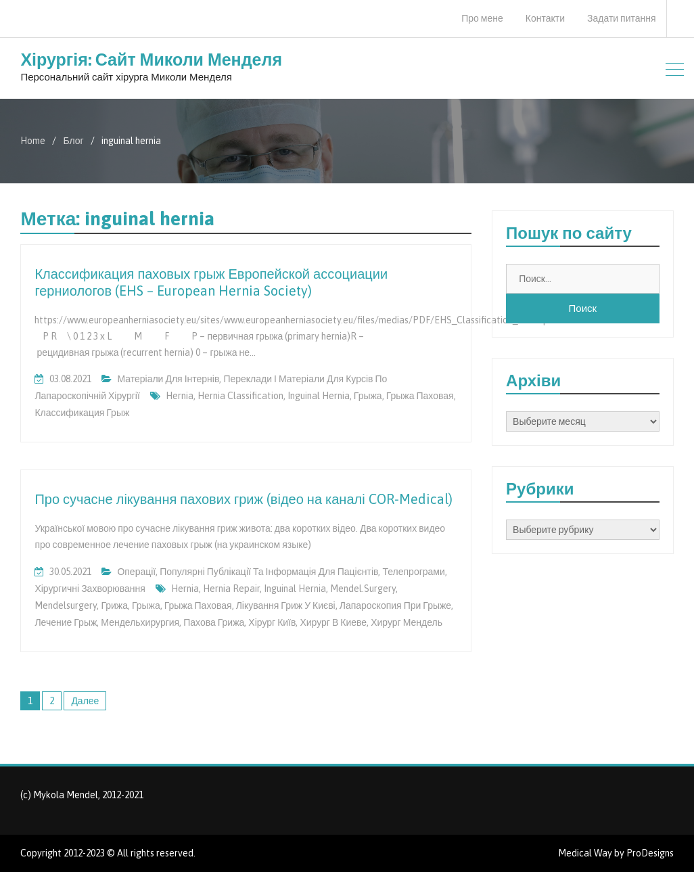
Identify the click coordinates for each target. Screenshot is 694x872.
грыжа (368, 395)
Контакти (545, 18)
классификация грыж (81, 412)
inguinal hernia (318, 395)
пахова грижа (213, 622)
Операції (136, 571)
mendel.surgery (363, 588)
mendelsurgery (65, 605)
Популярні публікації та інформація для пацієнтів (269, 571)
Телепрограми (413, 571)
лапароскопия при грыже (395, 605)
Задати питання (621, 18)
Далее (85, 700)
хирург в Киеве (333, 622)
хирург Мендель (406, 622)
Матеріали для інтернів (168, 378)
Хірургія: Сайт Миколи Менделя (151, 59)
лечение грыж (65, 622)
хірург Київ (272, 622)
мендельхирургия (140, 622)
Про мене (482, 18)
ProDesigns (650, 853)
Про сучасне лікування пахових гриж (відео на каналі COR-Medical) (243, 499)
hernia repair (231, 588)
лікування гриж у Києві (286, 605)
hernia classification (240, 395)
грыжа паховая (420, 395)
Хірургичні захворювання (89, 588)
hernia (179, 395)
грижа (114, 605)
